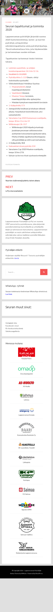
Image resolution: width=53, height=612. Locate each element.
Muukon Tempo (18, 96)
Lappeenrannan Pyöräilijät (33, 570)
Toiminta (16, 164)
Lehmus (26, 400)
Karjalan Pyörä (26, 359)
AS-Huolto (26, 386)
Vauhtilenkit (17, 93)
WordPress (39, 573)
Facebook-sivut (12, 326)
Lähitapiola (26, 462)
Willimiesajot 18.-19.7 (18, 124)
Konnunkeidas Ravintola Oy (26, 435)
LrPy (16, 22)
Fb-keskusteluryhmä (14, 328)
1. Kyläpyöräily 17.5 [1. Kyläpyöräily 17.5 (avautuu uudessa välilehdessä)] (17, 105)
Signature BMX (27, 510)
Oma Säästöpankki (26, 374)
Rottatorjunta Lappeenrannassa (26, 553)
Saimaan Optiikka (26, 535)
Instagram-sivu (11, 323)
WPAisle (24, 573)
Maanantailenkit (18, 87)
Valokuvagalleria (13, 331)
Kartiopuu (26, 480)
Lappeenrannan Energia (26, 415)
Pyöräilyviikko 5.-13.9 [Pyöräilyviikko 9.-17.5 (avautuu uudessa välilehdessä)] (18, 77)
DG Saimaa (26, 494)
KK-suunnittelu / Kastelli (26, 448)
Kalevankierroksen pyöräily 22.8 (22, 146)
